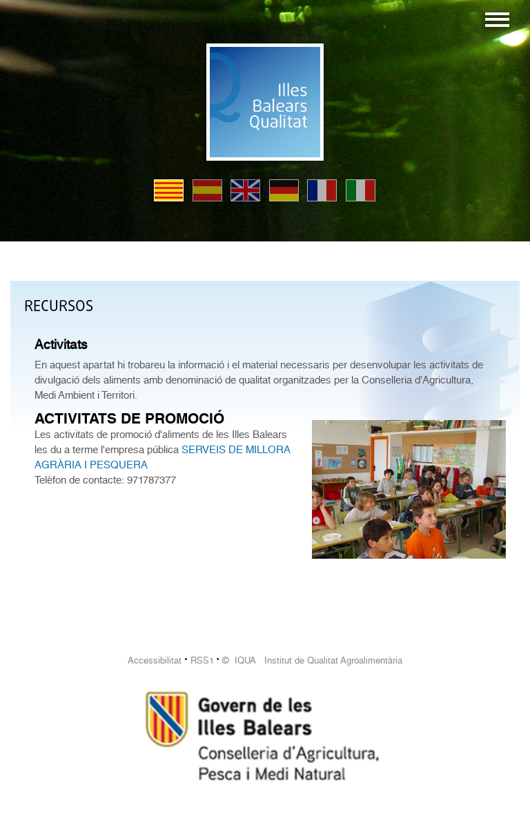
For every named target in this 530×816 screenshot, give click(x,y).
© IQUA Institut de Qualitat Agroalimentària (312, 660)
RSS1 (202, 660)
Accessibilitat (154, 660)
